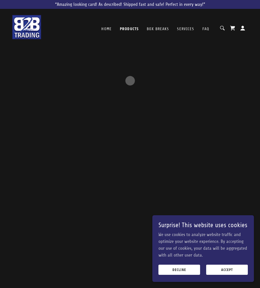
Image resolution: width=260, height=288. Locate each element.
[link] (26, 27)
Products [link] (129, 28)
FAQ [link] (205, 29)
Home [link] (106, 29)
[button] (233, 28)
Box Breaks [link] (158, 29)
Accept (227, 270)
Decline (179, 270)
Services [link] (185, 29)
